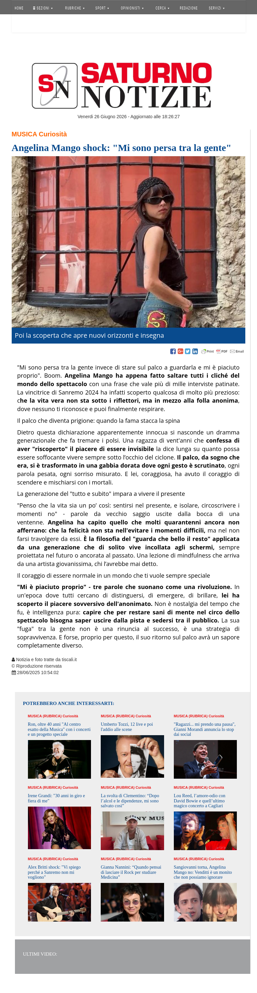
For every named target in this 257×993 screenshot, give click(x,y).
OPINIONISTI (132, 8)
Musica (24, 134)
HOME (19, 8)
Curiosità (53, 134)
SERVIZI (217, 8)
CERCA (162, 8)
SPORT (102, 8)
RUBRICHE (74, 8)
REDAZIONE (189, 8)
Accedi (24, 24)
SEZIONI (42, 8)
